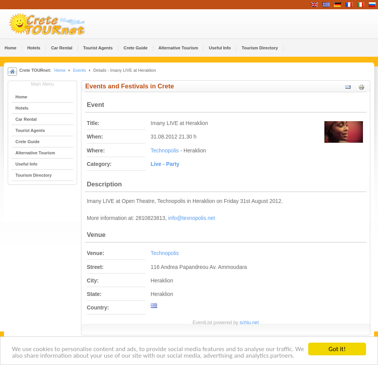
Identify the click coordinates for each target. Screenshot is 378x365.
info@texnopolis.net (191, 218)
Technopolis (165, 151)
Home (60, 70)
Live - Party (165, 164)
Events (79, 70)
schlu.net (249, 322)
